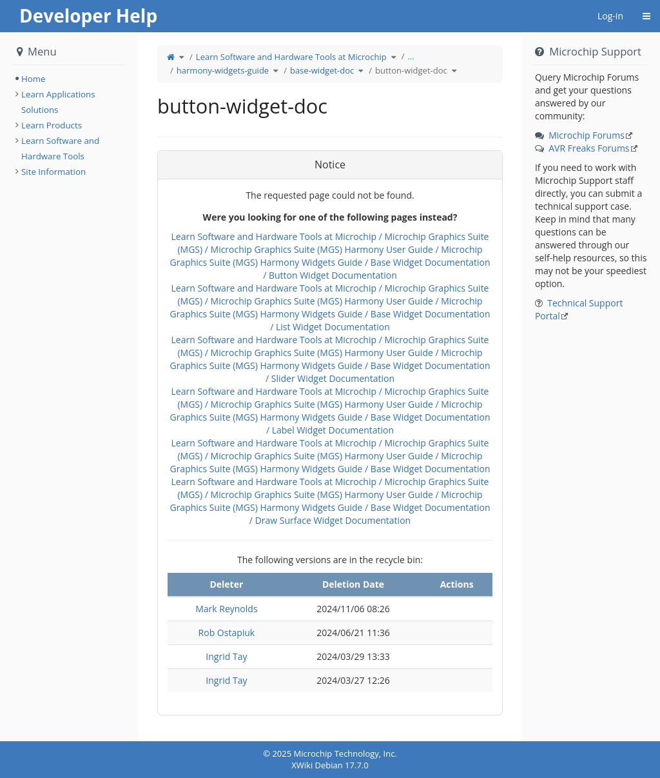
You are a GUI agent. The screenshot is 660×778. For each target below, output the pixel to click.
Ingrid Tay (226, 656)
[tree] (69, 78)
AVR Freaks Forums (588, 148)
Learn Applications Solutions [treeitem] (58, 101)
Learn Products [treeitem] (51, 125)
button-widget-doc (411, 70)
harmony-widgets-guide (223, 70)
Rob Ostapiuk (227, 632)
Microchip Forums (586, 135)
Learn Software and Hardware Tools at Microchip (291, 57)
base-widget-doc (322, 70)
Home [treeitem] (33, 79)
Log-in (610, 16)
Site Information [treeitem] (53, 171)
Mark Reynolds (226, 609)
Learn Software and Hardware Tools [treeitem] (60, 148)
